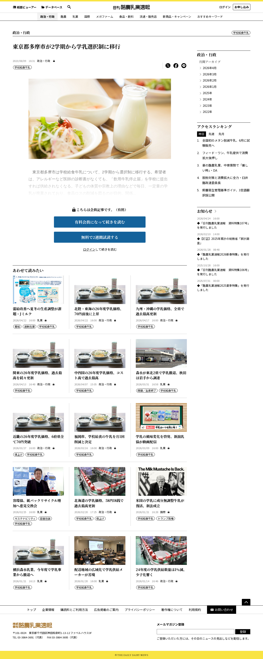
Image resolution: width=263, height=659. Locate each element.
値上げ (19, 454)
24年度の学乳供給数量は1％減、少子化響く (161, 572)
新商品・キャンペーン (177, 16)
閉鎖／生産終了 (147, 390)
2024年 (207, 99)
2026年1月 (210, 87)
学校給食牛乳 (241, 33)
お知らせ (204, 211)
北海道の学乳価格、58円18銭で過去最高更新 (99, 503)
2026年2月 (210, 80)
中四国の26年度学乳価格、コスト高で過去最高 (98, 375)
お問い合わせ (221, 609)
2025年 (207, 93)
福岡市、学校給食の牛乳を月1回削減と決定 (99, 439)
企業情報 (48, 609)
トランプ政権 (166, 518)
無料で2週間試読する (99, 237)
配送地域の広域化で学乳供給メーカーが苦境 (98, 572)
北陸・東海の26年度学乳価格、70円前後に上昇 (98, 311)
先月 (221, 134)
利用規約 (195, 609)
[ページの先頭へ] (246, 602)
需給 (17, 326)
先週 (211, 134)
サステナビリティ (25, 518)
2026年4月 (210, 68)
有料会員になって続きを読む (100, 222)
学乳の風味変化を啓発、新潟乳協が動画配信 (160, 439)
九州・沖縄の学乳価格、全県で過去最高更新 (160, 311)
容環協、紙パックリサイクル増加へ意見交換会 (37, 503)
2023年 (207, 106)
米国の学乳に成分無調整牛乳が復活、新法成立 (160, 503)
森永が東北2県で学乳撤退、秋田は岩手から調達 (161, 375)
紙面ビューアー (24, 7)
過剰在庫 (29, 326)
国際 (87, 16)
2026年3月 (210, 74)
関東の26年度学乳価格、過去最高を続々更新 (37, 375)
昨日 (201, 134)
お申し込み (242, 7)
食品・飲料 (126, 16)
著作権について (172, 609)
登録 (243, 631)
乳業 (75, 16)
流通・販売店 (148, 16)
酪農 (63, 16)
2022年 (207, 112)
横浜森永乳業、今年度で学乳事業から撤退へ (37, 572)
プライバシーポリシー (140, 609)
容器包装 (45, 518)
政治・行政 (47, 16)
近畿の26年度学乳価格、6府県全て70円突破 (38, 439)
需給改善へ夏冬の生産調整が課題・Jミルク (37, 311)
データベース (51, 7)
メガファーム (104, 16)
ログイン (225, 7)
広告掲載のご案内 (106, 609)
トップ (31, 609)
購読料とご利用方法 (74, 609)
